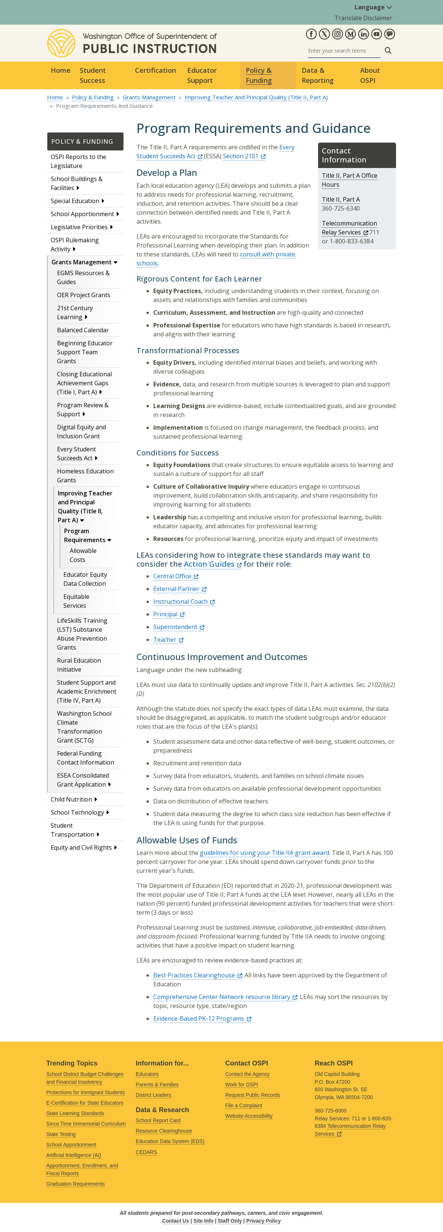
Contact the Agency (247, 1074)
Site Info (204, 1221)
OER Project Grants (83, 295)
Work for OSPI (241, 1085)
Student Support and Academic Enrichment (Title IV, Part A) (86, 691)
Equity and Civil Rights (81, 847)
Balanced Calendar (83, 330)
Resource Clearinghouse (164, 1131)
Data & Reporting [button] (318, 75)
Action (213, 564)
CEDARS (146, 1152)
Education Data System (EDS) (170, 1141)
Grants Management (149, 97)
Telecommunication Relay (349, 227)
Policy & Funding (93, 97)
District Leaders (153, 1095)
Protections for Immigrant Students (85, 1092)
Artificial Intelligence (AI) (73, 1155)
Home (60, 70)
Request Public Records (252, 1095)
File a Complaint (243, 1105)
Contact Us (175, 1221)
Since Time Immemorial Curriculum (86, 1124)
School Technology (77, 812)
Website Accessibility (249, 1116)
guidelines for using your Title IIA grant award (264, 853)
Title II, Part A (341, 199)
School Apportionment (82, 214)
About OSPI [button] (370, 75)
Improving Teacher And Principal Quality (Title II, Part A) (256, 97)
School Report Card (158, 1120)
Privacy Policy (263, 1221)
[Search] (344, 50)
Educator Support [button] (202, 75)
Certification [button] (155, 70)
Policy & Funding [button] (259, 75)
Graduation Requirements (75, 1184)
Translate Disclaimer (363, 18)
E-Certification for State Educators (84, 1103)
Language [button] (373, 7)
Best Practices (197, 975)
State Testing (61, 1134)
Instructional (184, 601)
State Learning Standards (75, 1113)
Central (175, 576)
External (180, 589)
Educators (147, 1074)
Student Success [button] (93, 75)
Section (244, 156)
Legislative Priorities (79, 227)
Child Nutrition (71, 799)
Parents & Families (157, 1085)
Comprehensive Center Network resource (225, 997)
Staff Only (230, 1221)
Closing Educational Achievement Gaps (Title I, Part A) (84, 383)
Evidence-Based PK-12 (202, 1018)
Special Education (75, 201)
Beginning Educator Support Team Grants (85, 352)
